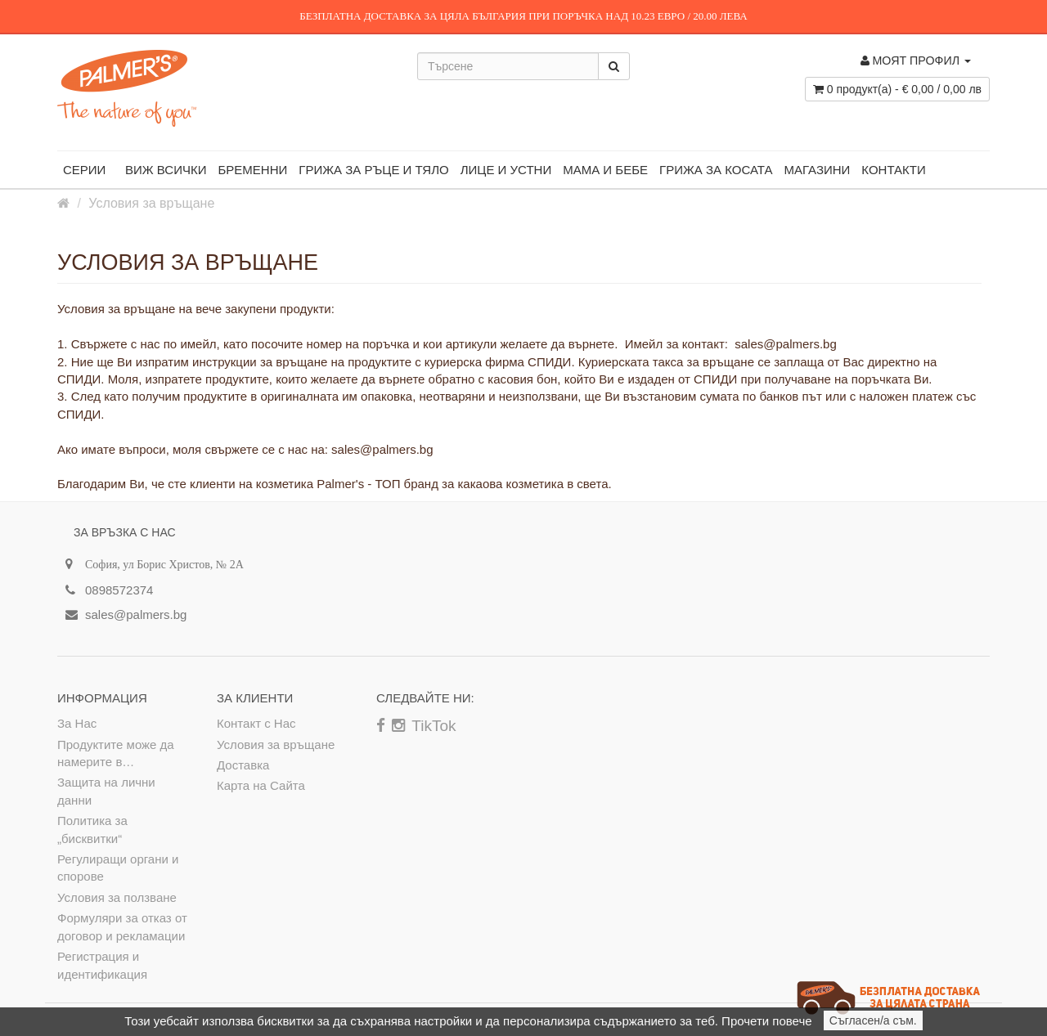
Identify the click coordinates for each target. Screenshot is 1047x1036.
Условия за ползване (117, 897)
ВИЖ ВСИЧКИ (165, 170)
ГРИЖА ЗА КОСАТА (715, 170)
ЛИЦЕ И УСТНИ (506, 170)
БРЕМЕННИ (252, 170)
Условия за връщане (151, 203)
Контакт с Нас (256, 723)
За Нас (77, 723)
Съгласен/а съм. (873, 1020)
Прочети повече (766, 1021)
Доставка (243, 765)
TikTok (433, 725)
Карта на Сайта (261, 785)
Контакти (893, 170)
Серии (88, 166)
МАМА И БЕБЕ (605, 170)
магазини (817, 170)
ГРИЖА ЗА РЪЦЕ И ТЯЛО (373, 170)
